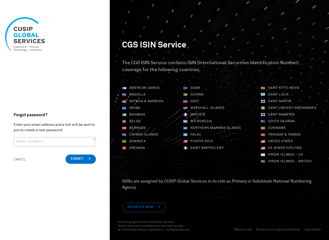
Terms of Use (243, 229)
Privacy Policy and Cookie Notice (278, 229)
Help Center (313, 229)
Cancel (20, 159)
